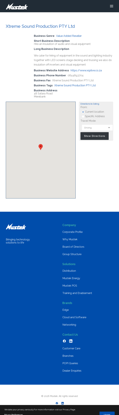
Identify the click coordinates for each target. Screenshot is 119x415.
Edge (65, 309)
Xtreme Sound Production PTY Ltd (75, 85)
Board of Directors (73, 246)
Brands (67, 303)
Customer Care (71, 348)
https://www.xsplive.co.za (86, 70)
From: (83, 107)
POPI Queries (70, 363)
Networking (69, 324)
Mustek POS (69, 285)
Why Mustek (69, 239)
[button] (111, 6)
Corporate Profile (72, 231)
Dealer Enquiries (71, 370)
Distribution (69, 270)
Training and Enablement (77, 293)
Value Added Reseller (69, 35)
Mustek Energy (71, 278)
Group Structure (71, 254)
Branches (68, 355)
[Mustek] (17, 6)
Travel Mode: (88, 120)
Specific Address (93, 116)
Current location (93, 111)
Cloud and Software (74, 317)
